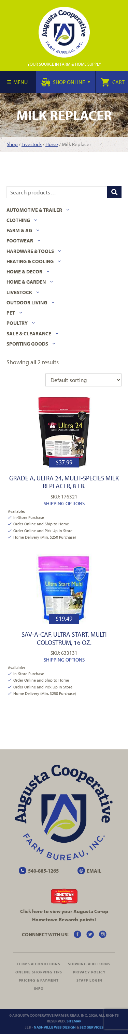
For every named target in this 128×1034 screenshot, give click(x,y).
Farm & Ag (19, 230)
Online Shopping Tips (38, 972)
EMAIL (94, 871)
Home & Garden (26, 282)
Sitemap (74, 1021)
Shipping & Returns (89, 963)
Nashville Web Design (55, 1027)
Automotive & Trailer (34, 210)
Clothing (18, 220)
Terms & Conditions (38, 963)
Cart (113, 82)
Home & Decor (24, 271)
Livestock (32, 144)
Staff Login (89, 980)
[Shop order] (83, 379)
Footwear (19, 240)
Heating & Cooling (30, 261)
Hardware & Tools (30, 251)
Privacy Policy (89, 972)
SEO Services (91, 1027)
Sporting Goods (27, 343)
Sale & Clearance (28, 333)
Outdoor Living (26, 302)
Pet (10, 312)
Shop (12, 144)
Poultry (17, 323)
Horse (51, 144)
